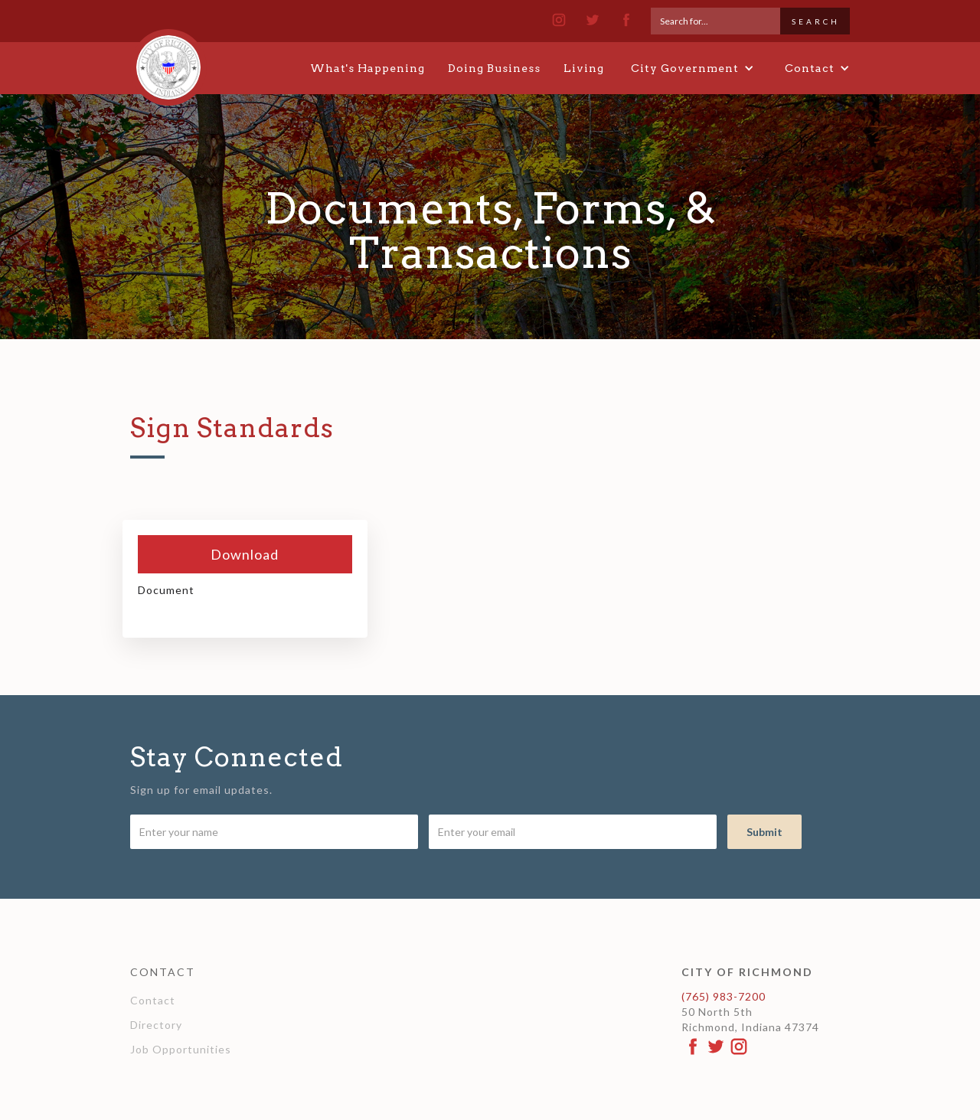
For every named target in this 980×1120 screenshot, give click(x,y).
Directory (156, 1024)
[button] (692, 68)
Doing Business (494, 68)
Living (584, 68)
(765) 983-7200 (723, 996)
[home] (168, 60)
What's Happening (367, 68)
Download (245, 554)
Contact (152, 1000)
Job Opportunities (180, 1049)
